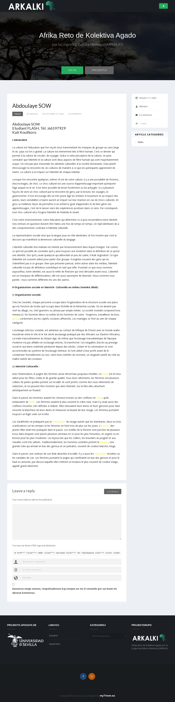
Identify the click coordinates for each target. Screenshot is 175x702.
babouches (101, 453)
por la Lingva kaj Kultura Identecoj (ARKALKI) (87, 44)
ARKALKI (141, 106)
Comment (113, 491)
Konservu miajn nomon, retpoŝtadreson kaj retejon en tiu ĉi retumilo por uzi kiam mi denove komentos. (64, 590)
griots (15, 318)
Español (53, 635)
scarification (59, 421)
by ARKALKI (32, 114)
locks (99, 397)
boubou (104, 442)
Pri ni (72, 70)
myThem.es (107, 695)
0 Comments (144, 114)
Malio (17, 114)
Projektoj (99, 70)
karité (32, 401)
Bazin (105, 373)
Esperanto (54, 643)
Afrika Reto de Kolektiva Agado (87, 35)
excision (105, 425)
